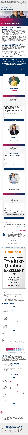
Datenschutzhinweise (8, 7)
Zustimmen (3, 9)
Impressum (3, 7)
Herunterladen (22, 230)
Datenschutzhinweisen (19, 5)
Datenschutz (13, 4)
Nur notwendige (10, 9)
